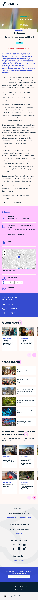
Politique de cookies (26, 586)
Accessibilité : (25, 584)
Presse (8, 586)
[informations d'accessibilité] (12, 282)
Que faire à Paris (16, 596)
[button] (19, 257)
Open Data (15, 586)
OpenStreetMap (28, 268)
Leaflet (19, 268)
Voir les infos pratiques (19, 48)
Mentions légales (6, 584)
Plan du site (19, 589)
